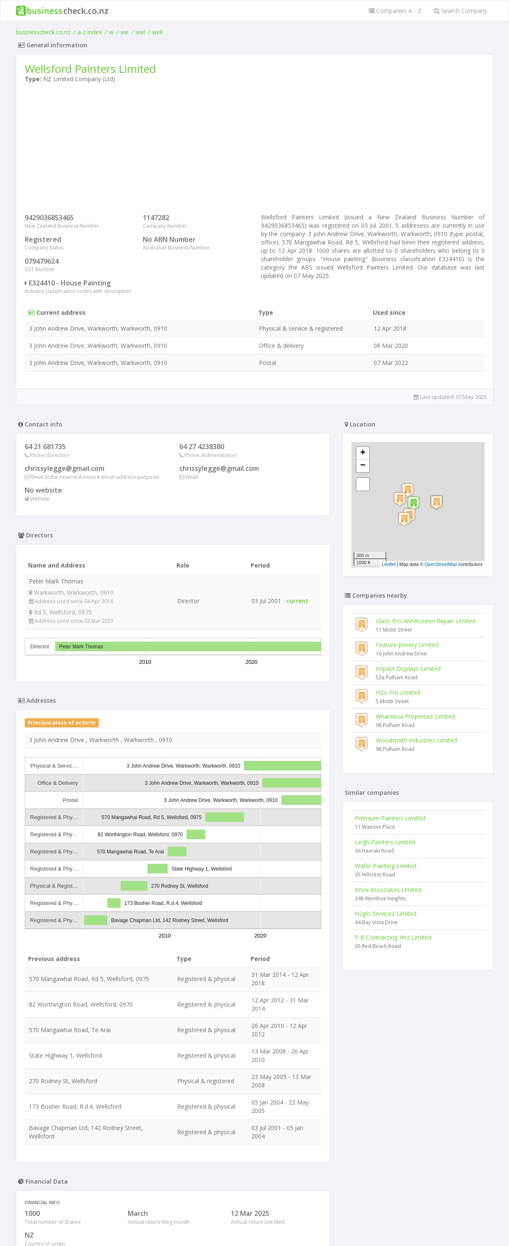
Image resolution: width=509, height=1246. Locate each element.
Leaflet (388, 564)
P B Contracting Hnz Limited (393, 937)
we (125, 32)
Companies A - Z (395, 11)
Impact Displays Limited (408, 669)
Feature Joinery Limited (407, 645)
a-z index (90, 32)
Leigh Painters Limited (385, 842)
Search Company (460, 11)
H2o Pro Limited (398, 692)
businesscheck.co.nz (43, 32)
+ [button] (362, 453)
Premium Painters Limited (390, 818)
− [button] (362, 466)
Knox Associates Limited (388, 890)
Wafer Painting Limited (385, 866)
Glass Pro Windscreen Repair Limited (425, 621)
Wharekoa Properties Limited (415, 716)
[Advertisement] (254, 150)
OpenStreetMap (440, 564)
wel (140, 32)
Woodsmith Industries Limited (416, 740)
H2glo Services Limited (385, 913)
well (157, 32)
